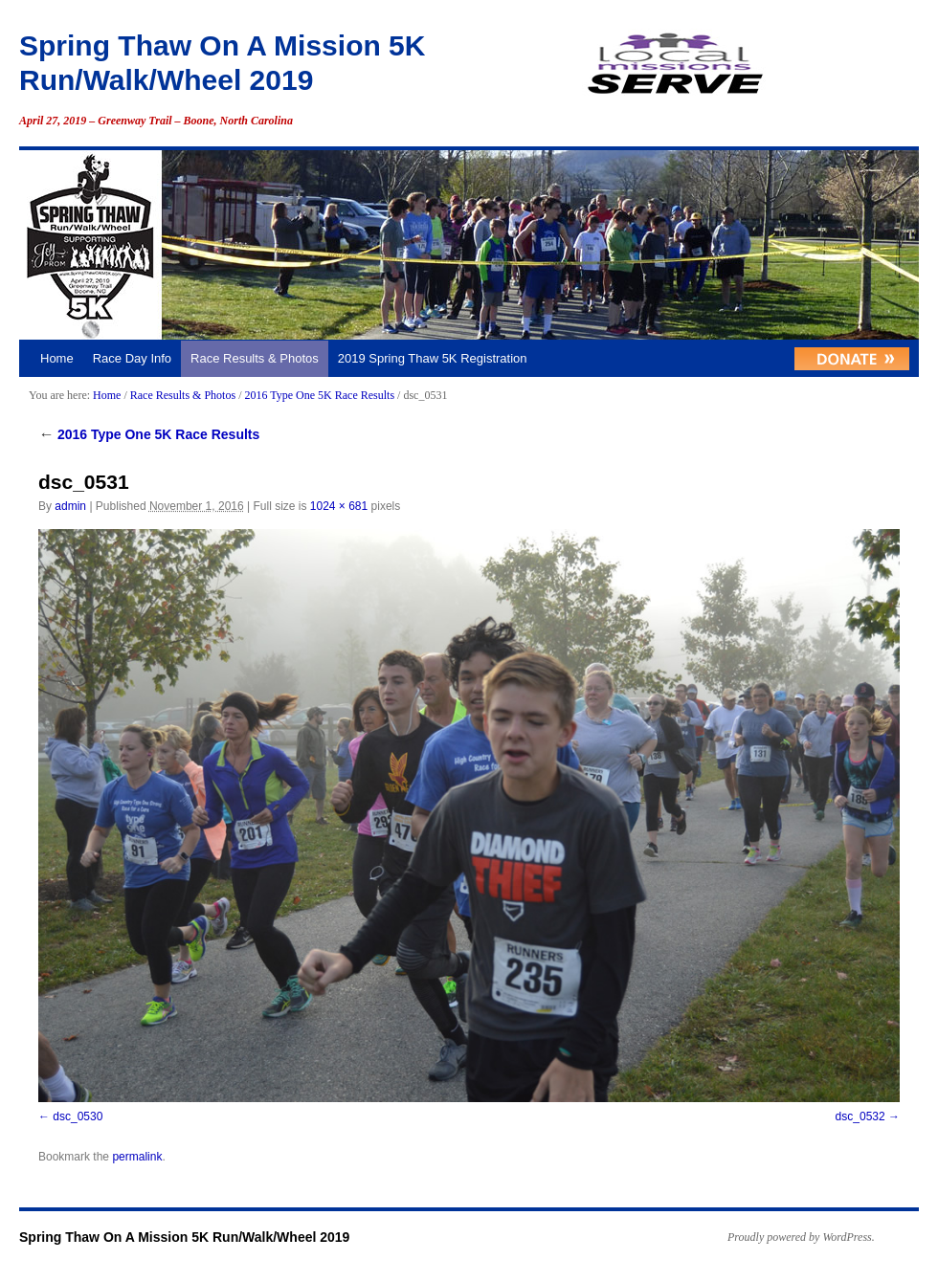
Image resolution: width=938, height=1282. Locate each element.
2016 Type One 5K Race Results (319, 395)
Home (57, 358)
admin (70, 506)
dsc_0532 (860, 1116)
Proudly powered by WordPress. (801, 1237)
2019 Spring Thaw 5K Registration (432, 358)
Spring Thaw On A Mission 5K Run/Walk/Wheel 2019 (184, 1237)
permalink (137, 1156)
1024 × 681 (339, 506)
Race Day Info (132, 358)
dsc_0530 (77, 1116)
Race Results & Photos (254, 358)
